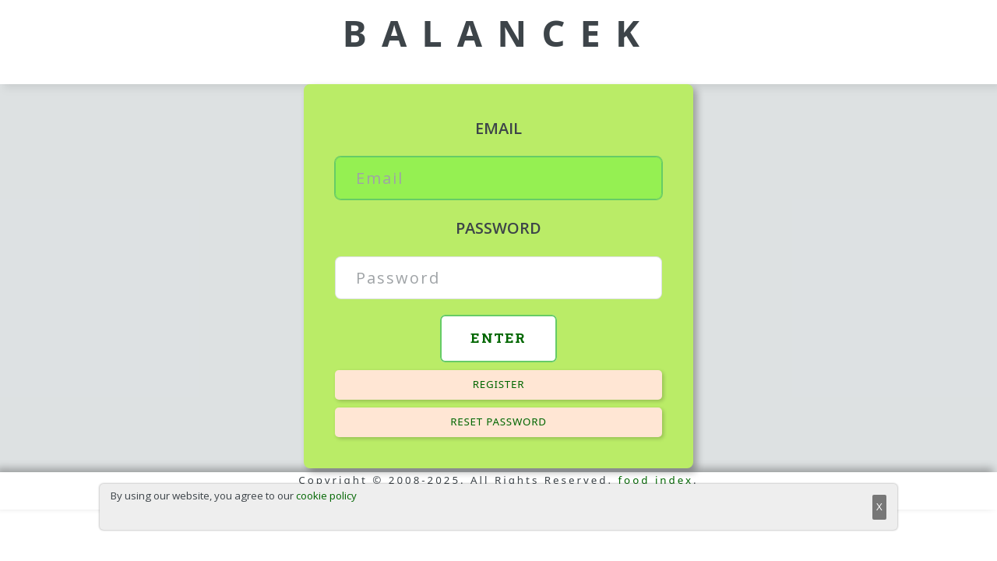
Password (498, 227)
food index (656, 480)
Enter (498, 338)
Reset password (498, 422)
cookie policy (326, 496)
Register (499, 384)
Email (498, 128)
